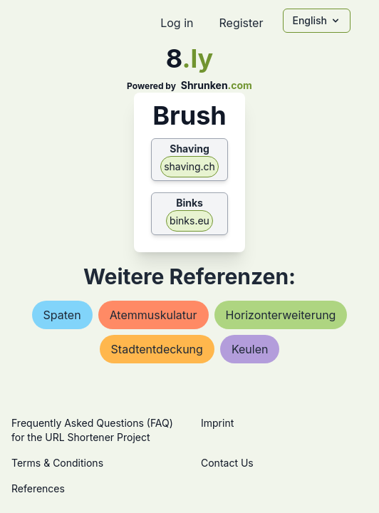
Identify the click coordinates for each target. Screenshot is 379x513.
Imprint (217, 423)
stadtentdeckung (157, 349)
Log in (176, 23)
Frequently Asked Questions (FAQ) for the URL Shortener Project (92, 430)
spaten (62, 315)
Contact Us (227, 463)
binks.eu (189, 220)
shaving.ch (189, 166)
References (38, 488)
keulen (250, 349)
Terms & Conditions (57, 463)
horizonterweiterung (281, 315)
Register (241, 23)
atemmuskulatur (153, 315)
